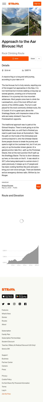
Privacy (4, 376)
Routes (4, 321)
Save (15, 59)
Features (5, 310)
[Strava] (13, 4)
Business (5, 359)
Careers (5, 366)
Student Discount (8, 341)
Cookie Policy (7, 379)
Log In (4, 390)
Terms (4, 387)
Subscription (6, 331)
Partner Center (7, 362)
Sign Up (37, 4)
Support (5, 355)
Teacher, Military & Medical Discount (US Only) (19, 345)
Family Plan (6, 334)
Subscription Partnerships (11, 338)
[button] (15, 22)
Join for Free (6, 394)
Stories (4, 317)
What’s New (6, 314)
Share (33, 59)
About (4, 324)
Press (4, 369)
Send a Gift (6, 349)
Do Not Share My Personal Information (16, 383)
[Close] (4, 3)
